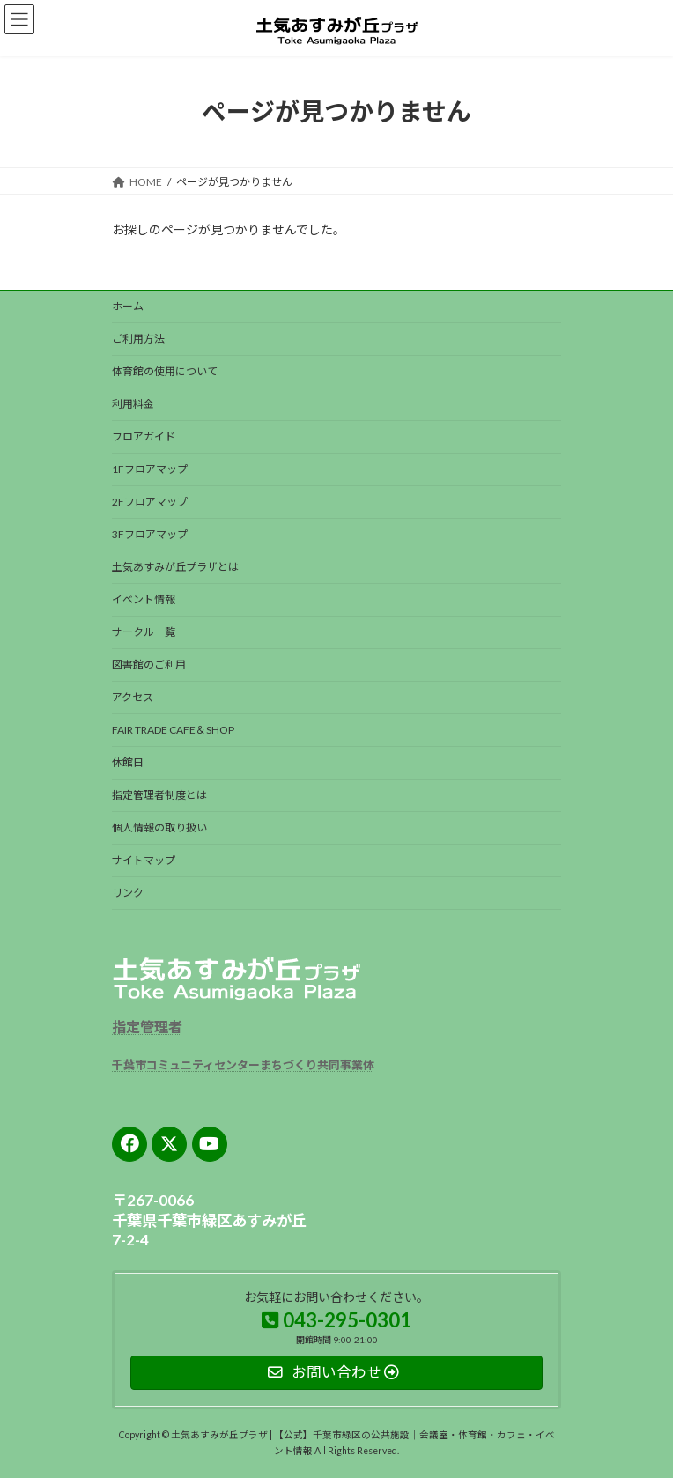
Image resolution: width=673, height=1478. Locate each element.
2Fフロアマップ (150, 501)
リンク (128, 892)
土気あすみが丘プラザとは (175, 566)
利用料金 (133, 403)
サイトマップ (143, 860)
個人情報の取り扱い (159, 827)
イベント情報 (143, 599)
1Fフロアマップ (150, 469)
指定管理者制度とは (159, 795)
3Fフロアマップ (150, 534)
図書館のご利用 (149, 664)
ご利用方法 (138, 338)
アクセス (132, 697)
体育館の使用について (165, 371)
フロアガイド (143, 436)
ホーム (128, 306)
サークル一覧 (143, 632)
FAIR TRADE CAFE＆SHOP (173, 729)
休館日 (128, 762)
